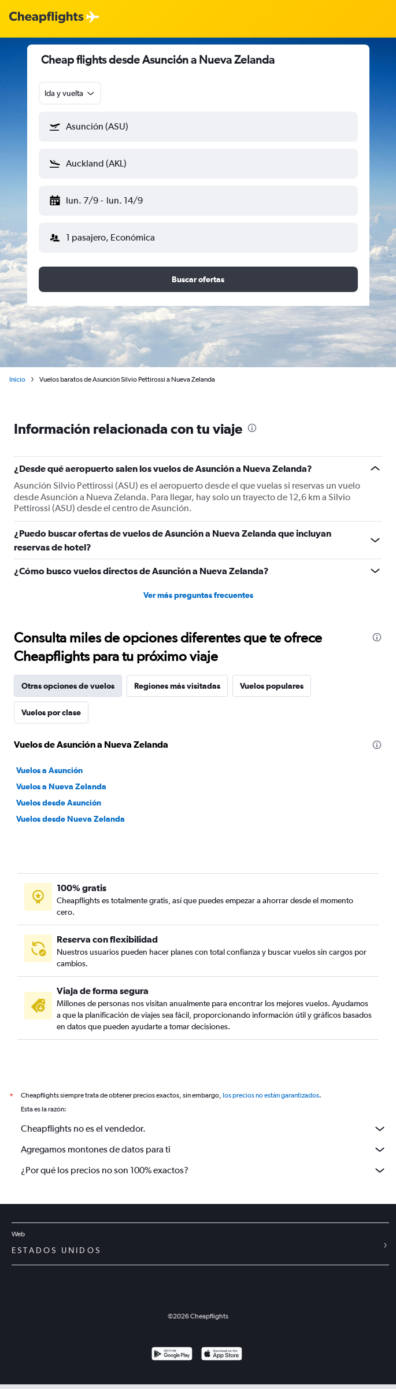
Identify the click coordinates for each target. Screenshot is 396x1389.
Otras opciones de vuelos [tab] (67, 685)
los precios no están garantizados (271, 1095)
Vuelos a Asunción (49, 770)
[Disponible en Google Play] (172, 1355)
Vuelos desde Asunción (58, 802)
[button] (198, 127)
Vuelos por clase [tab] (51, 712)
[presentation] (252, 428)
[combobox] (70, 93)
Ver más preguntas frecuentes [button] (198, 595)
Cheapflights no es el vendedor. (204, 1129)
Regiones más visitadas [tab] (177, 685)
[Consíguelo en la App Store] (221, 1355)
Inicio (17, 379)
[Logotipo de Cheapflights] (46, 17)
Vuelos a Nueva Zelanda (61, 786)
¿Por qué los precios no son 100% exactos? (204, 1170)
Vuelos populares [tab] (272, 685)
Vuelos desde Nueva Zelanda (70, 818)
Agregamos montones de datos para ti (204, 1150)
